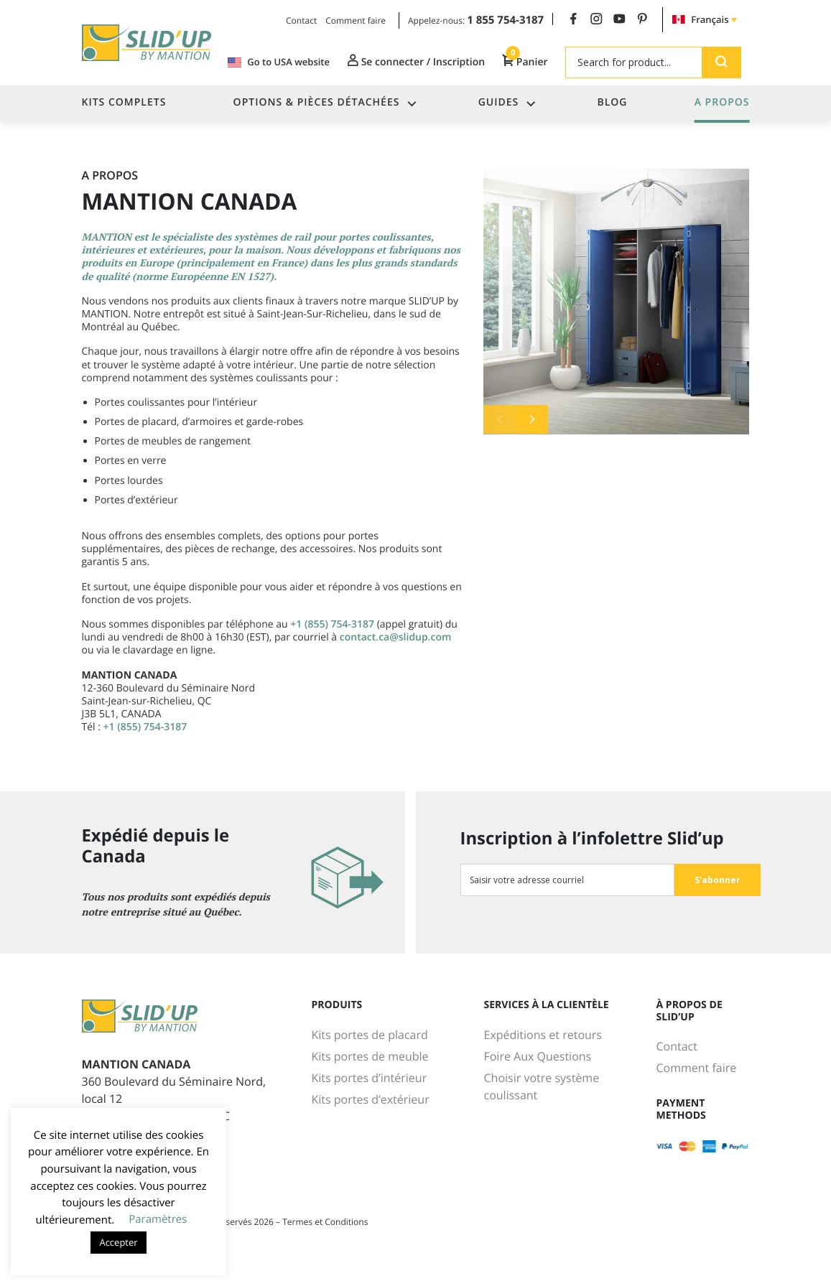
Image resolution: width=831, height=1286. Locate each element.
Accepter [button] (118, 1242)
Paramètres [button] (158, 1219)
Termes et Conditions (325, 1222)
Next (532, 419)
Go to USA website (279, 62)
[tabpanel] (616, 301)
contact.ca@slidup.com (396, 637)
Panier (524, 62)
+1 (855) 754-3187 (332, 624)
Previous (499, 419)
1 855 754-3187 (505, 20)
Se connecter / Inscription (416, 62)
